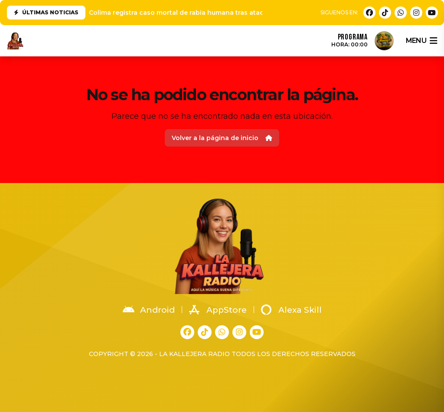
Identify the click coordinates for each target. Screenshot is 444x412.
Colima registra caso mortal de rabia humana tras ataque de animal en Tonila (213, 12)
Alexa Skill (291, 309)
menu (421, 41)
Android (149, 309)
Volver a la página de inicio (222, 138)
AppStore (218, 309)
